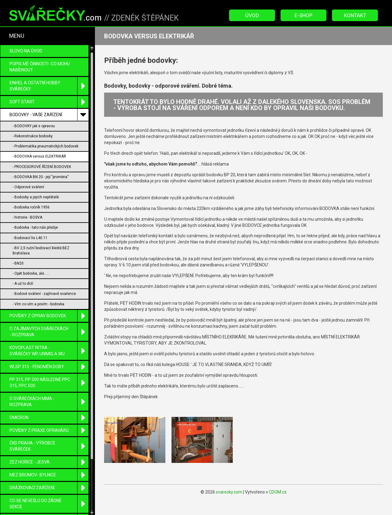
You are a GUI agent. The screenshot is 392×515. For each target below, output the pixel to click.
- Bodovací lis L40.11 (30, 211)
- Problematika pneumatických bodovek (45, 119)
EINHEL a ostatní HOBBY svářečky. (49, 59)
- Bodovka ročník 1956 (31, 180)
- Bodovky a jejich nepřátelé (36, 170)
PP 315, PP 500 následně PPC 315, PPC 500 (49, 356)
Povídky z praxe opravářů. (49, 404)
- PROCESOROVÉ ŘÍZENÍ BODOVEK (42, 140)
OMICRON (49, 391)
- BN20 (18, 236)
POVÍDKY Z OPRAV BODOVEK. (49, 289)
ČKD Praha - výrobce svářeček (49, 419)
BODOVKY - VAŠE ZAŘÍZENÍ (49, 88)
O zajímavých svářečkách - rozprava (49, 305)
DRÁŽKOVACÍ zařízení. (49, 461)
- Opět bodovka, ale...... (31, 246)
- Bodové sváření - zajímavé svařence (44, 267)
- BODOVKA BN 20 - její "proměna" (41, 150)
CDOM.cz (278, 492)
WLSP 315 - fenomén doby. (49, 340)
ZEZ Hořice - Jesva (49, 435)
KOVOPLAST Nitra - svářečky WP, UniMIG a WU (49, 324)
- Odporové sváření (28, 160)
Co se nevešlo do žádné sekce (49, 477)
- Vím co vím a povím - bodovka (38, 277)
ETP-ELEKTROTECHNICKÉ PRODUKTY (49, 496)
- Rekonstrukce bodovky (33, 109)
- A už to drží (23, 256)
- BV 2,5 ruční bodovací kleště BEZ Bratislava (41, 223)
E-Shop (303, 15)
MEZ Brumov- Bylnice (49, 448)
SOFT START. (49, 75)
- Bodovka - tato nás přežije (35, 200)
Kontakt (355, 15)
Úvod (252, 15)
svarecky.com (229, 492)
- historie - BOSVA (27, 190)
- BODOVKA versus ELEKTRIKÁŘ (39, 129)
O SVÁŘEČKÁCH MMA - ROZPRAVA (49, 375)
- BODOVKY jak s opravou (34, 99)
